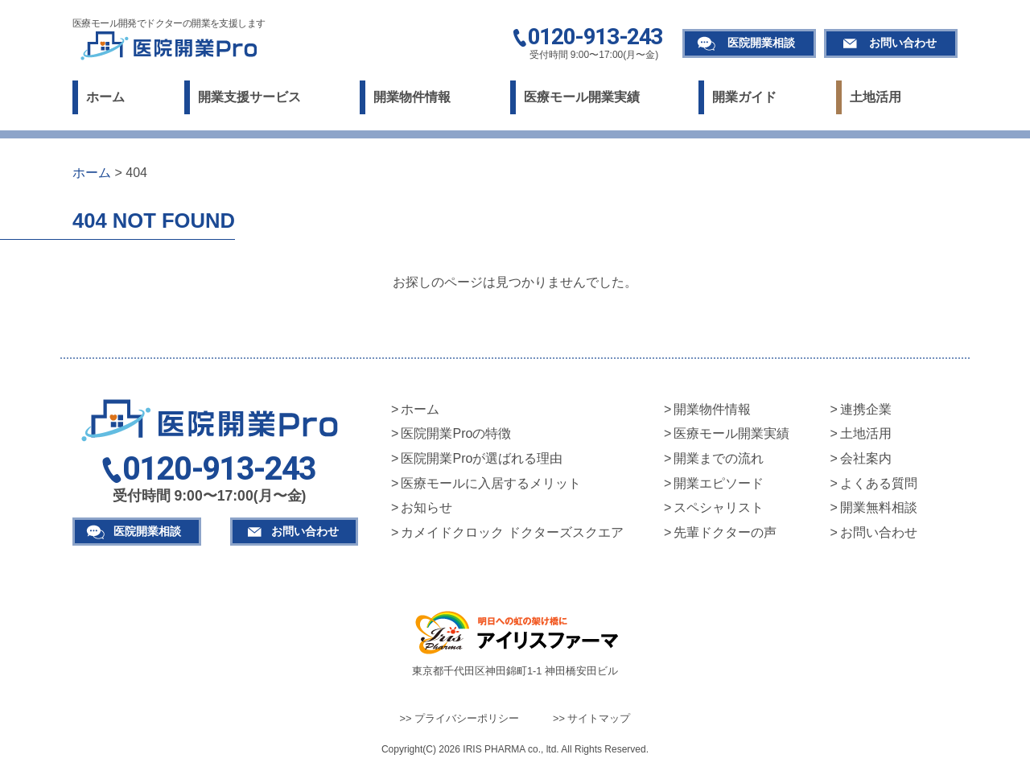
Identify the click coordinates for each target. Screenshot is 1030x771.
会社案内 (866, 458)
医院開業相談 (761, 42)
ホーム (105, 97)
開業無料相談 (878, 507)
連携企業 (866, 409)
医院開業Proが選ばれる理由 (481, 458)
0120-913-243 (595, 38)
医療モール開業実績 (582, 97)
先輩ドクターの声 (725, 532)
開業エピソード (719, 483)
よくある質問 (878, 483)
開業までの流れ (719, 458)
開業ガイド (744, 97)
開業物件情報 (412, 97)
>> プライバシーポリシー (460, 718)
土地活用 (875, 97)
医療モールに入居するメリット (491, 483)
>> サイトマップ (592, 718)
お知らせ (426, 507)
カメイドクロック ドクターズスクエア (512, 532)
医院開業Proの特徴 (456, 433)
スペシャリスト (719, 507)
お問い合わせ (903, 42)
